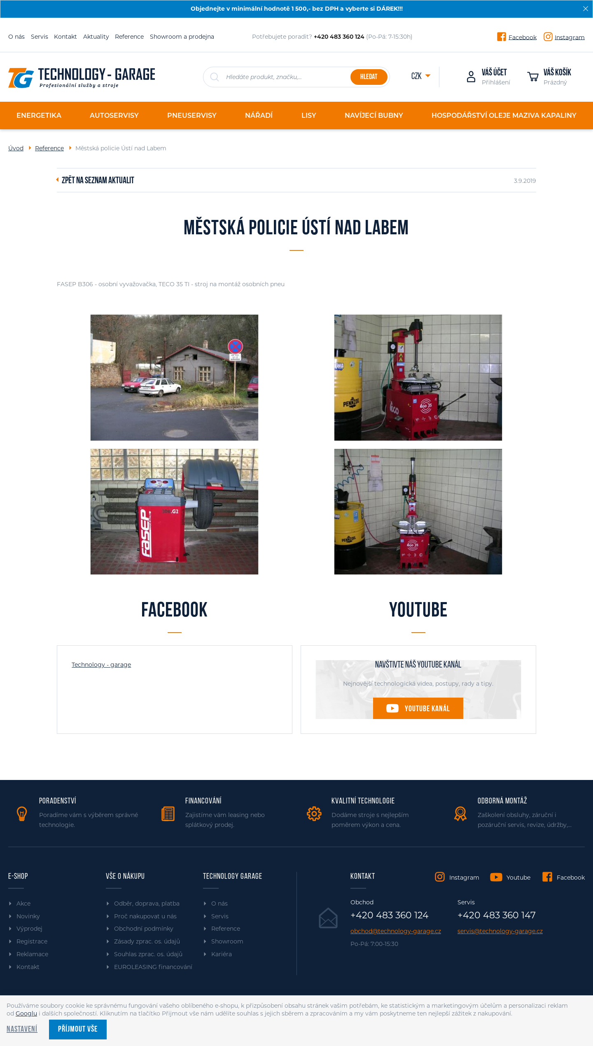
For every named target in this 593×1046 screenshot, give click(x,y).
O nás (16, 36)
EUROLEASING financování (153, 967)
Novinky (28, 916)
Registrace (31, 941)
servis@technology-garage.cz (500, 931)
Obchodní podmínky (143, 928)
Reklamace (32, 954)
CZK (417, 77)
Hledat (368, 77)
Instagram (570, 37)
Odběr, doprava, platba (147, 903)
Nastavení (22, 1029)
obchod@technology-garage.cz (395, 931)
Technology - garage (101, 664)
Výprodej (29, 928)
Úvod (15, 148)
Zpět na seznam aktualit (98, 181)
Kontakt (65, 36)
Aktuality (96, 36)
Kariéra (221, 954)
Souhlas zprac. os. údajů (148, 954)
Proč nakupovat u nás (145, 916)
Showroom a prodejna (182, 36)
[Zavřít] (585, 9)
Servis (39, 36)
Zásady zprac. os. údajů (147, 941)
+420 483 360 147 (497, 915)
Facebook (523, 37)
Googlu (26, 1013)
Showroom (227, 941)
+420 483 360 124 (389, 915)
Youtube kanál (427, 709)
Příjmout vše (78, 1029)
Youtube (518, 877)
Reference (129, 36)
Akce (23, 903)
